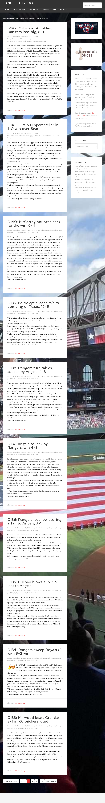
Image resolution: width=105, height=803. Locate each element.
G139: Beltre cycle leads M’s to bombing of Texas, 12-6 (34, 305)
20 (42, 781)
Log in (87, 798)
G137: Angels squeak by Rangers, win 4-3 (28, 446)
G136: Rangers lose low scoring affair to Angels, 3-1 (32, 521)
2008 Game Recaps (20, 110)
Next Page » (51, 781)
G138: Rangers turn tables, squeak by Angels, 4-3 (31, 370)
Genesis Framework (50, 798)
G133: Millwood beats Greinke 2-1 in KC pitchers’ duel (34, 719)
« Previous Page (11, 781)
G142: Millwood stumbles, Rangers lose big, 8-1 (30, 30)
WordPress (78, 798)
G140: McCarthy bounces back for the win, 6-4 (34, 223)
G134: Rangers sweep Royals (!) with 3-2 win (33, 651)
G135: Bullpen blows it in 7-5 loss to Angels (33, 584)
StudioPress (67, 798)
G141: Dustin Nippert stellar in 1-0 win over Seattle (33, 127)
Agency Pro (36, 798)
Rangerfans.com (18, 3)
